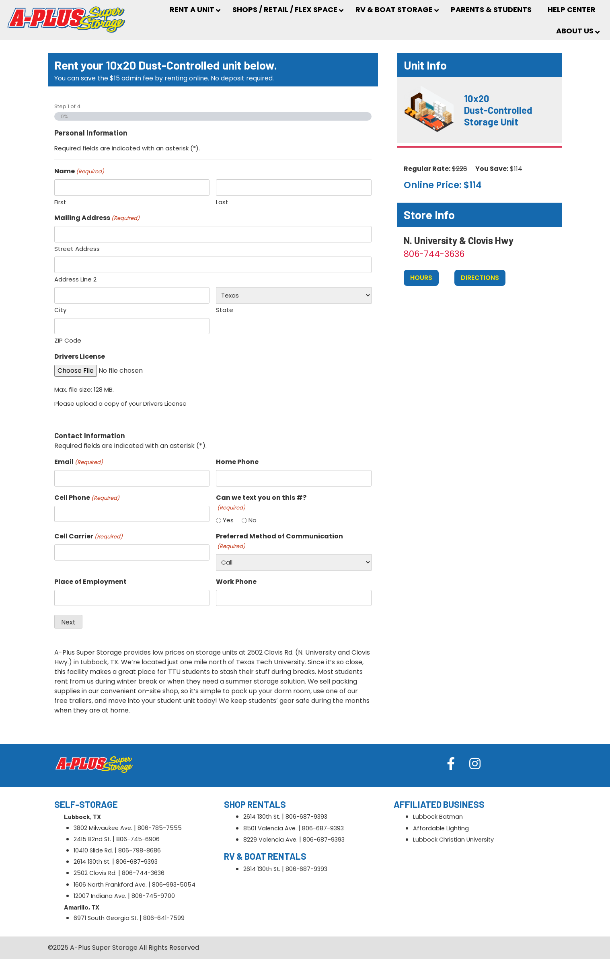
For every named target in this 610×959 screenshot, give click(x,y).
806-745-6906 (138, 839)
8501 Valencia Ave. (270, 828)
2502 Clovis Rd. (95, 873)
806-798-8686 (139, 850)
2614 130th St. (92, 862)
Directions (480, 277)
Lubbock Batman (438, 817)
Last (222, 202)
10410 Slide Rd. (93, 850)
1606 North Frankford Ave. (110, 885)
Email (78, 461)
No (253, 520)
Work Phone (236, 581)
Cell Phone (86, 497)
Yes (228, 520)
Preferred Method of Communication (279, 541)
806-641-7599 (164, 918)
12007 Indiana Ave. (100, 896)
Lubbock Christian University (453, 840)
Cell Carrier (88, 536)
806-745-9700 (153, 896)
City (60, 310)
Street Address (77, 248)
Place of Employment (90, 581)
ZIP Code (67, 340)
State (224, 310)
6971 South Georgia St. (106, 918)
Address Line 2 (75, 279)
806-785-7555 (160, 828)
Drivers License (79, 356)
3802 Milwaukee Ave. (103, 828)
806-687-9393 (137, 862)
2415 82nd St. (92, 839)
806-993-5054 (173, 885)
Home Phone (237, 461)
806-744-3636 (434, 254)
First (60, 202)
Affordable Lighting (441, 828)
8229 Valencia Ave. (270, 840)
